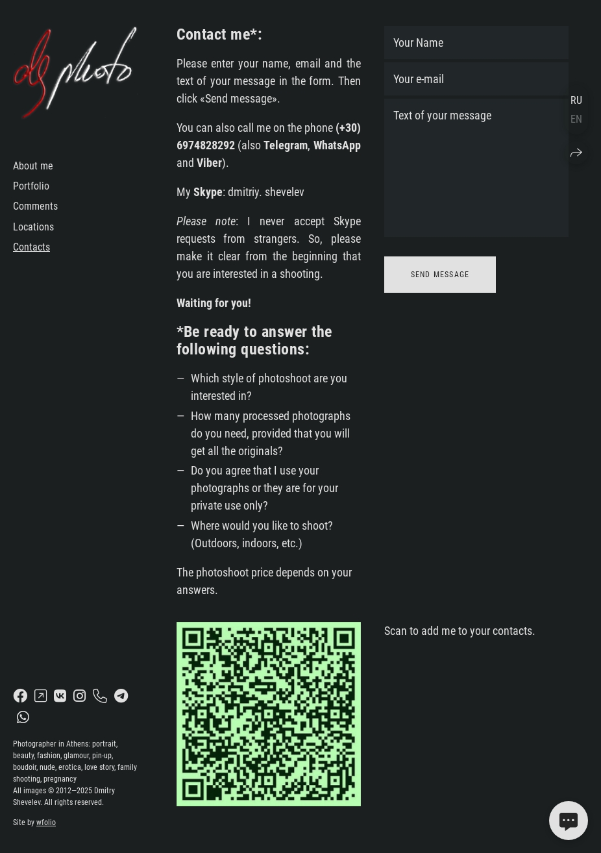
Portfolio (31, 186)
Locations (33, 227)
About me (33, 166)
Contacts (31, 247)
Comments (35, 206)
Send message (440, 274)
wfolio (46, 822)
